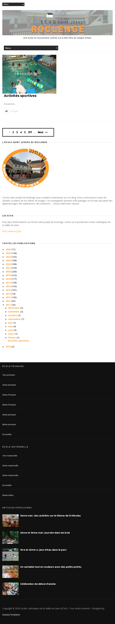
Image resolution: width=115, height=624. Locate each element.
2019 (8, 275)
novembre (14, 311)
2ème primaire (9, 384)
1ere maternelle (9, 455)
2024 (8, 256)
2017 (8, 282)
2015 (8, 290)
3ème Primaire (9, 394)
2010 (8, 346)
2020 (8, 271)
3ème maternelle (10, 475)
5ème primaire (9, 414)
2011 (8, 304)
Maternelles (8, 495)
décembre (14, 307)
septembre (14, 319)
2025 (8, 253)
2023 (8, 260)
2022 (8, 264)
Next (40, 132)
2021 (8, 267)
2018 (8, 278)
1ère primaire (8, 374)
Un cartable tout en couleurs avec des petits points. (51, 566)
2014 (8, 293)
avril (11, 330)
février (12, 337)
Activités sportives (20, 96)
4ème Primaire (9, 404)
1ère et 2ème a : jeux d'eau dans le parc (43, 549)
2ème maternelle (10, 465)
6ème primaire (9, 424)
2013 (8, 297)
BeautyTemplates (11, 614)
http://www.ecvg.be (12, 231)
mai (10, 326)
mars (11, 333)
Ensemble (7, 434)
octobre (13, 315)
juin (10, 322)
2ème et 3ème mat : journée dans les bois (45, 532)
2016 (8, 286)
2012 (8, 301)
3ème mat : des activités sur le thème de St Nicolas (50, 515)
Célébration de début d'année (38, 583)
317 (30, 132)
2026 (8, 249)
